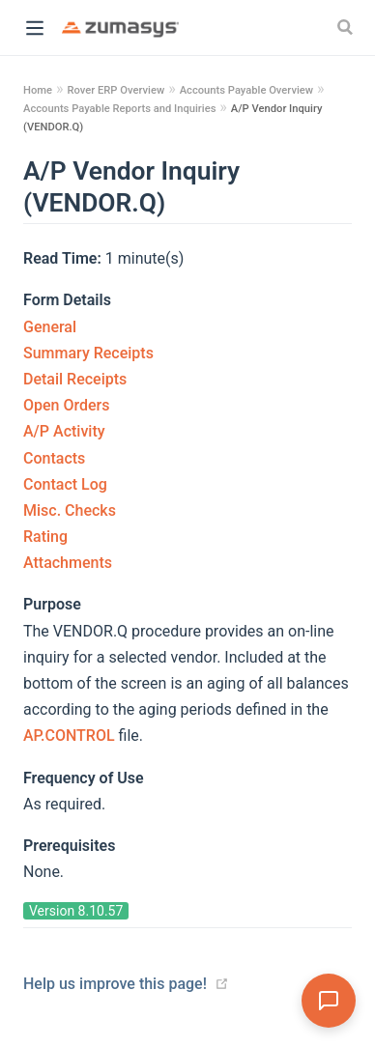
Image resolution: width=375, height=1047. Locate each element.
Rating (45, 536)
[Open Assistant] (329, 1001)
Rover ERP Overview (115, 90)
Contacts (54, 458)
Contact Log (65, 484)
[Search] (347, 27)
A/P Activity (64, 431)
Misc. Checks (69, 510)
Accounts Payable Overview (246, 90)
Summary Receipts (88, 353)
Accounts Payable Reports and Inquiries (119, 108)
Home (37, 90)
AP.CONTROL (71, 735)
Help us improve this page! (115, 984)
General (49, 327)
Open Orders (66, 405)
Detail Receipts (75, 379)
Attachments (67, 562)
